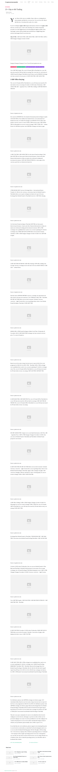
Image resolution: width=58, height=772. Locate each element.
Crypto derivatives (30, 66)
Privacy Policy (29, 2)
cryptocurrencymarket (7, 770)
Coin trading (13, 66)
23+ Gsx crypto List (42, 761)
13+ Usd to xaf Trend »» (33, 742)
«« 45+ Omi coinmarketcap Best (16, 742)
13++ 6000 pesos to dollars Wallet (21, 761)
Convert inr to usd (21, 66)
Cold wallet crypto (40, 66)
